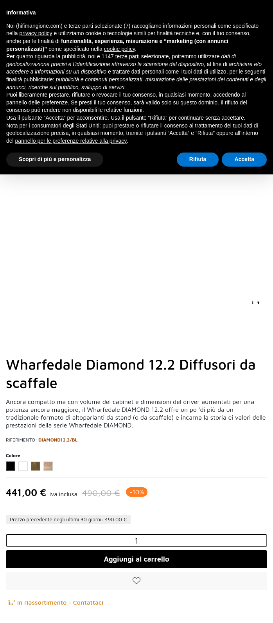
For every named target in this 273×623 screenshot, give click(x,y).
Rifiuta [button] (198, 159)
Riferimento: (21, 440)
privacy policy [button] (35, 33)
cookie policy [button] (119, 49)
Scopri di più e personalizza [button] (55, 159)
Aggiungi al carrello (136, 559)
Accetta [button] (244, 159)
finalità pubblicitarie (29, 79)
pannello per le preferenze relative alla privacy (71, 141)
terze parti (127, 56)
